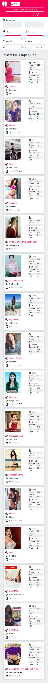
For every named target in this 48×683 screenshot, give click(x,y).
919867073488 (15, 171)
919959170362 (15, 365)
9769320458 (14, 210)
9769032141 (14, 559)
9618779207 (14, 93)
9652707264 (14, 132)
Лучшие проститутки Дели (25, 9)
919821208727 (15, 326)
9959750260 (14, 443)
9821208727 (14, 598)
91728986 (13, 637)
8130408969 (14, 249)
